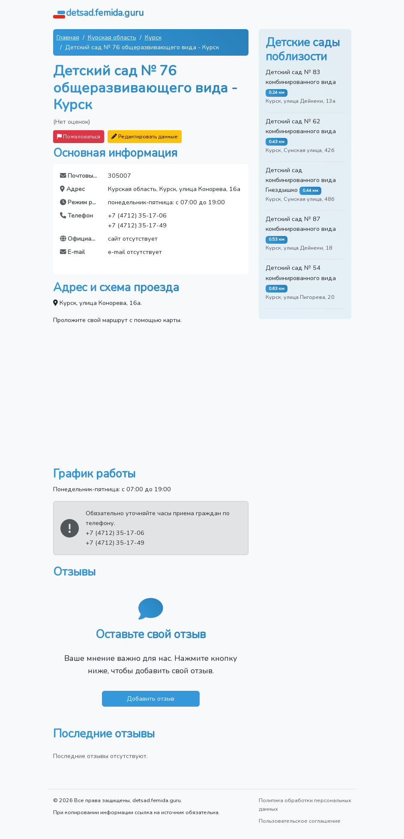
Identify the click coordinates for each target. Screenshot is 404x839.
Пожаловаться (78, 136)
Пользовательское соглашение (300, 820)
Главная (68, 37)
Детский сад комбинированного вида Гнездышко (301, 180)
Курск (153, 37)
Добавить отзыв (150, 698)
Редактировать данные (144, 136)
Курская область (112, 37)
